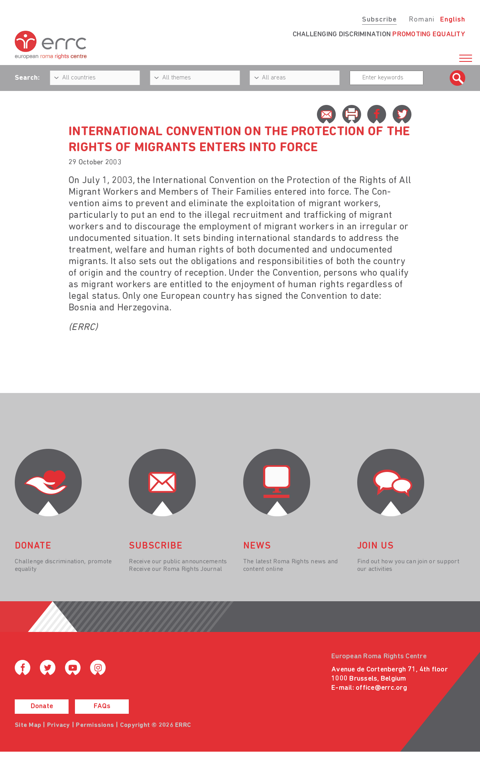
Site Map (28, 725)
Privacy (58, 725)
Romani (422, 20)
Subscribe (379, 20)
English (452, 20)
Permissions (95, 725)
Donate (42, 706)
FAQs (102, 706)
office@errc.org (381, 688)
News (257, 546)
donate (33, 546)
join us (375, 546)
